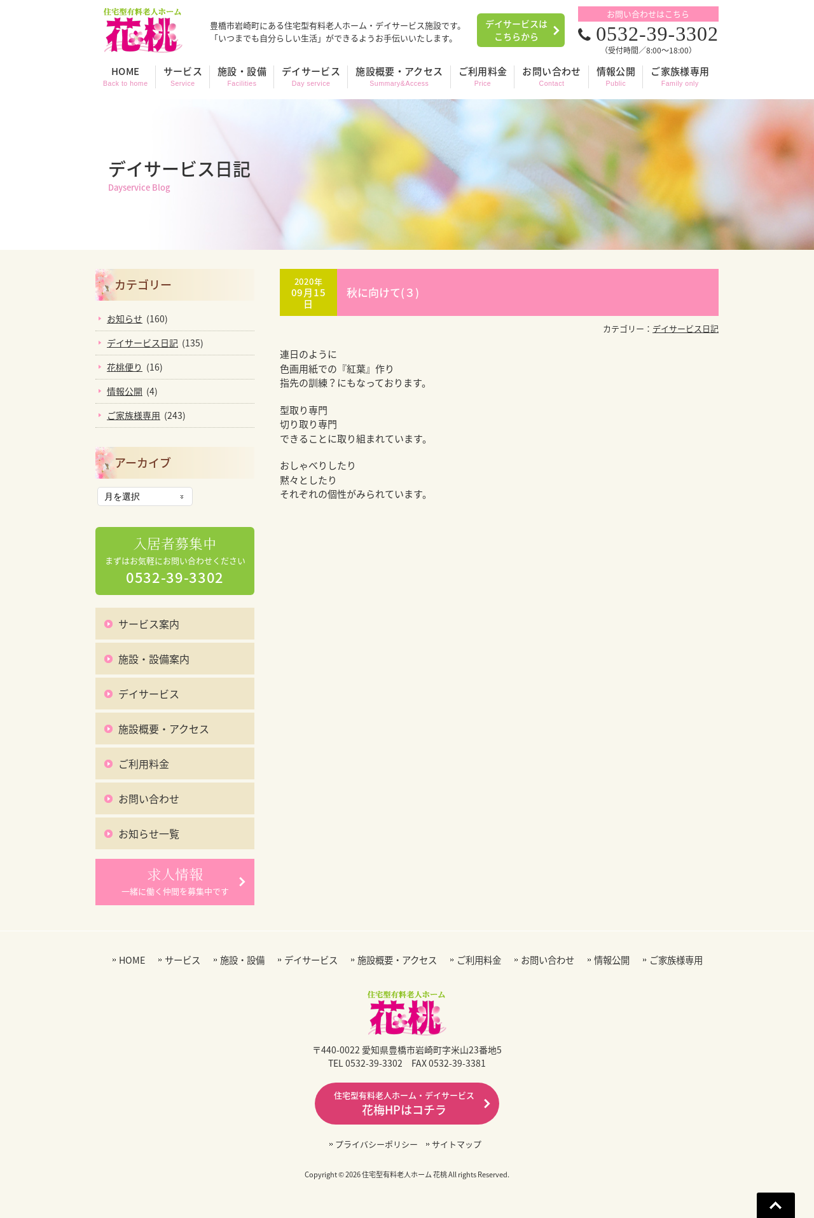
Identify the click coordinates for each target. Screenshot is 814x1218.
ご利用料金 (143, 763)
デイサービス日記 (685, 328)
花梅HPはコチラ (404, 1103)
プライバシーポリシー (376, 1144)
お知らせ (124, 318)
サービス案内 (148, 623)
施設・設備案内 (154, 658)
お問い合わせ (148, 798)
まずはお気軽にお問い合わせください (175, 561)
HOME (132, 960)
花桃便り (124, 366)
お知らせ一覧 (148, 833)
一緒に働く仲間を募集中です (175, 881)
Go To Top (776, 1205)
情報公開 (124, 391)
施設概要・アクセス (163, 728)
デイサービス (148, 693)
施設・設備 (242, 960)
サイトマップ (456, 1144)
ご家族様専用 (133, 415)
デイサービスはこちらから (516, 30)
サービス (182, 960)
